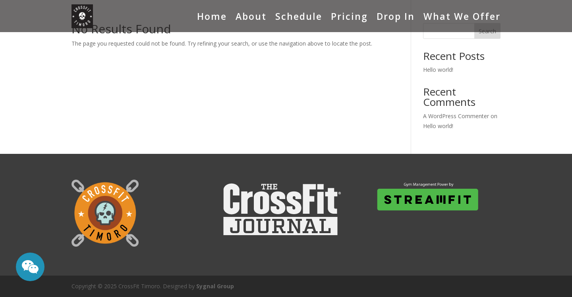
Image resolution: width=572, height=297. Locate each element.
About (251, 16)
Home (212, 16)
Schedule (298, 16)
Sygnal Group (215, 286)
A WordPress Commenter (456, 116)
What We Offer (461, 16)
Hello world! (438, 69)
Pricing (349, 16)
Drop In (396, 16)
